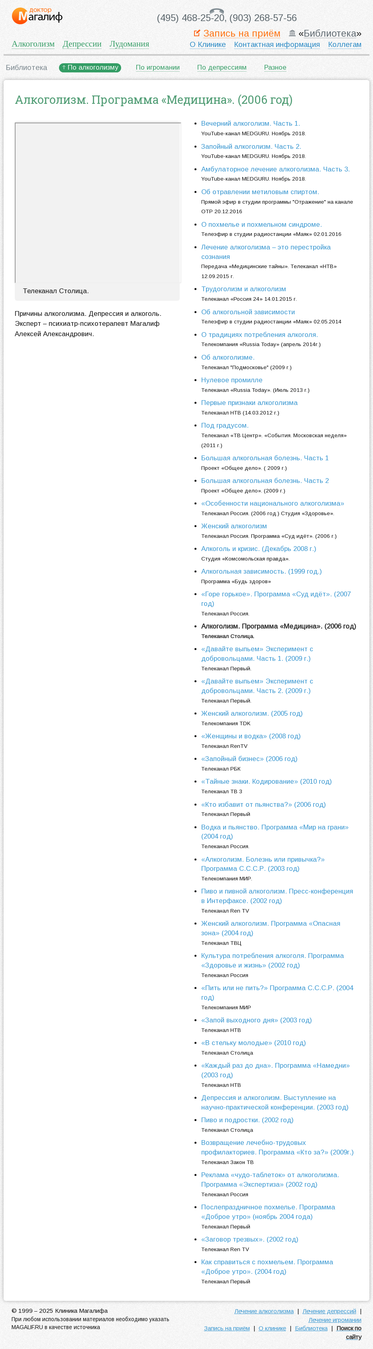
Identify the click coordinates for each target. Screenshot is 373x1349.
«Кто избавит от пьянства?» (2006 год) (263, 804)
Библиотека (330, 33)
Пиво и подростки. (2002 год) (247, 1120)
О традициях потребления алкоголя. (259, 335)
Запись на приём (242, 33)
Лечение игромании (334, 1319)
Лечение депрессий (329, 1311)
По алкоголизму (93, 67)
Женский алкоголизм (234, 526)
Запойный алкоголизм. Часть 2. (251, 146)
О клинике (272, 1328)
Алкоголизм (33, 44)
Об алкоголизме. (228, 357)
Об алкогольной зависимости (248, 312)
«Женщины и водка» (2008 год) (251, 736)
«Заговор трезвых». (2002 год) (249, 1239)
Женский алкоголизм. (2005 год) (252, 713)
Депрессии (82, 44)
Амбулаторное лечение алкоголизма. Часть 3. (275, 169)
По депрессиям (222, 67)
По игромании (158, 67)
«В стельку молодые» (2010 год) (253, 1043)
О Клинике (208, 44)
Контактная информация (277, 44)
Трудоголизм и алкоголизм (243, 289)
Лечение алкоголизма (264, 1311)
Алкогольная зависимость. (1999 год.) (261, 571)
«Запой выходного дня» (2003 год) (256, 1020)
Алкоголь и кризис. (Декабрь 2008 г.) (258, 549)
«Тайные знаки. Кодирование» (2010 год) (266, 781)
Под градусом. (225, 425)
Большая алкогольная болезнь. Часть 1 (265, 458)
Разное (275, 67)
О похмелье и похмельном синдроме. (261, 224)
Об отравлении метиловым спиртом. (260, 192)
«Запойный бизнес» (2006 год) (249, 759)
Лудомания (129, 44)
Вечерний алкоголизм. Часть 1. (250, 123)
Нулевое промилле (232, 380)
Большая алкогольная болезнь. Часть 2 (265, 481)
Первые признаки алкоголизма (249, 403)
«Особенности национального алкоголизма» (272, 503)
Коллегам (344, 44)
